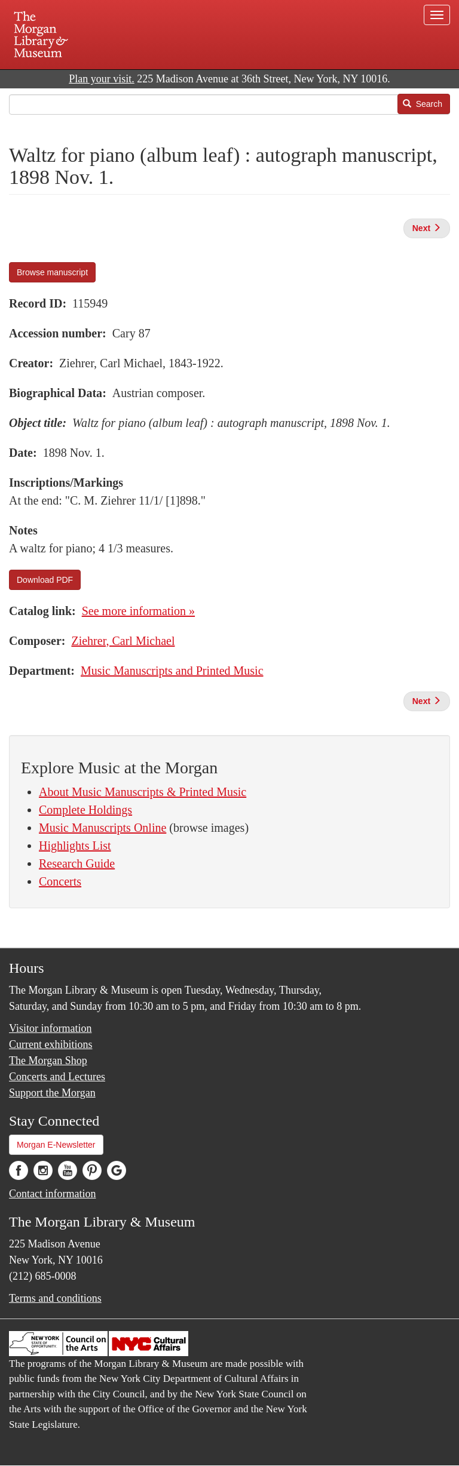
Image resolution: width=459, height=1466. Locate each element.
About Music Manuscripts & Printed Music (142, 791)
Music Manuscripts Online (102, 827)
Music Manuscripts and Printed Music (172, 670)
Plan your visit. (101, 79)
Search (422, 104)
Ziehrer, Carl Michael (123, 640)
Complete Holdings (85, 809)
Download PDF (45, 580)
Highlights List (75, 845)
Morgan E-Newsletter (56, 1145)
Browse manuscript (52, 272)
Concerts (60, 881)
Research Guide (77, 863)
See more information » (138, 610)
